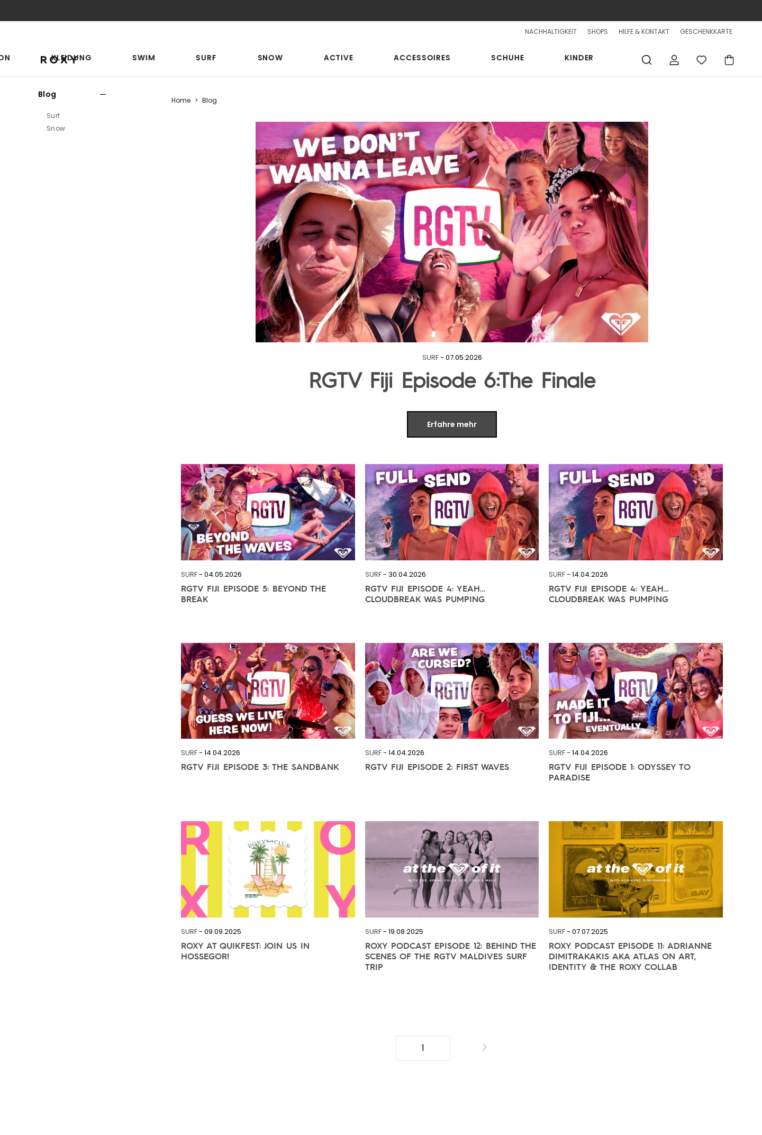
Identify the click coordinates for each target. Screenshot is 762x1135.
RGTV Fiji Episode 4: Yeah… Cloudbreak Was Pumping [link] (425, 593)
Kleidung (267, 59)
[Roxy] (52, 59)
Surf (352, 59)
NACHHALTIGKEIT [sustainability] (551, 31)
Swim (314, 59)
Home (180, 100)
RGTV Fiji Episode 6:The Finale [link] (452, 379)
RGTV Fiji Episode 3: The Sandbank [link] (260, 766)
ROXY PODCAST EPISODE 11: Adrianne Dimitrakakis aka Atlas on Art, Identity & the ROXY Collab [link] (630, 950)
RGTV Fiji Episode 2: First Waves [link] (437, 766)
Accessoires (494, 59)
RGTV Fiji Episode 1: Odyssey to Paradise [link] (619, 772)
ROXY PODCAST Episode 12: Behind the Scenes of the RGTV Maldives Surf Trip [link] (450, 950)
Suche (646, 59)
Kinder (601, 59)
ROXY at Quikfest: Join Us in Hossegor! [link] (245, 950)
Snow (391, 59)
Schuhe (554, 59)
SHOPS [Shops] (597, 31)
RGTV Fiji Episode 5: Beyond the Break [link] (253, 593)
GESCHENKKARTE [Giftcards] (706, 31)
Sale (155, 59)
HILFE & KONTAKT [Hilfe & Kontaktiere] (644, 31)
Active (435, 59)
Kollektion (206, 59)
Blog (47, 94)
